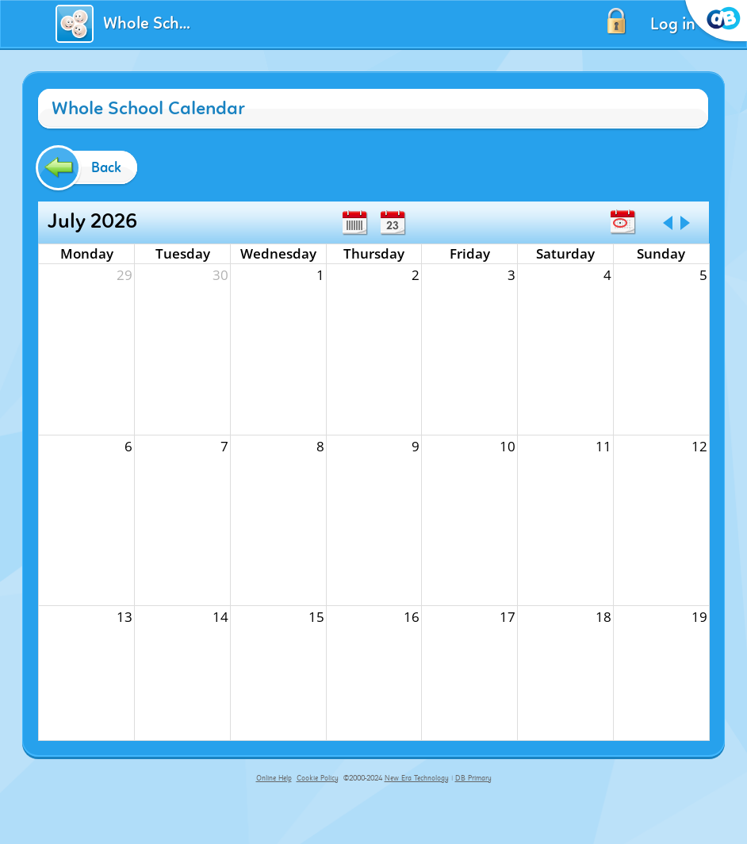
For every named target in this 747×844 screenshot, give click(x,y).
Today (622, 222)
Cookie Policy (318, 778)
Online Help (274, 778)
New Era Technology (417, 778)
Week (354, 223)
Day (392, 223)
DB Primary (473, 778)
